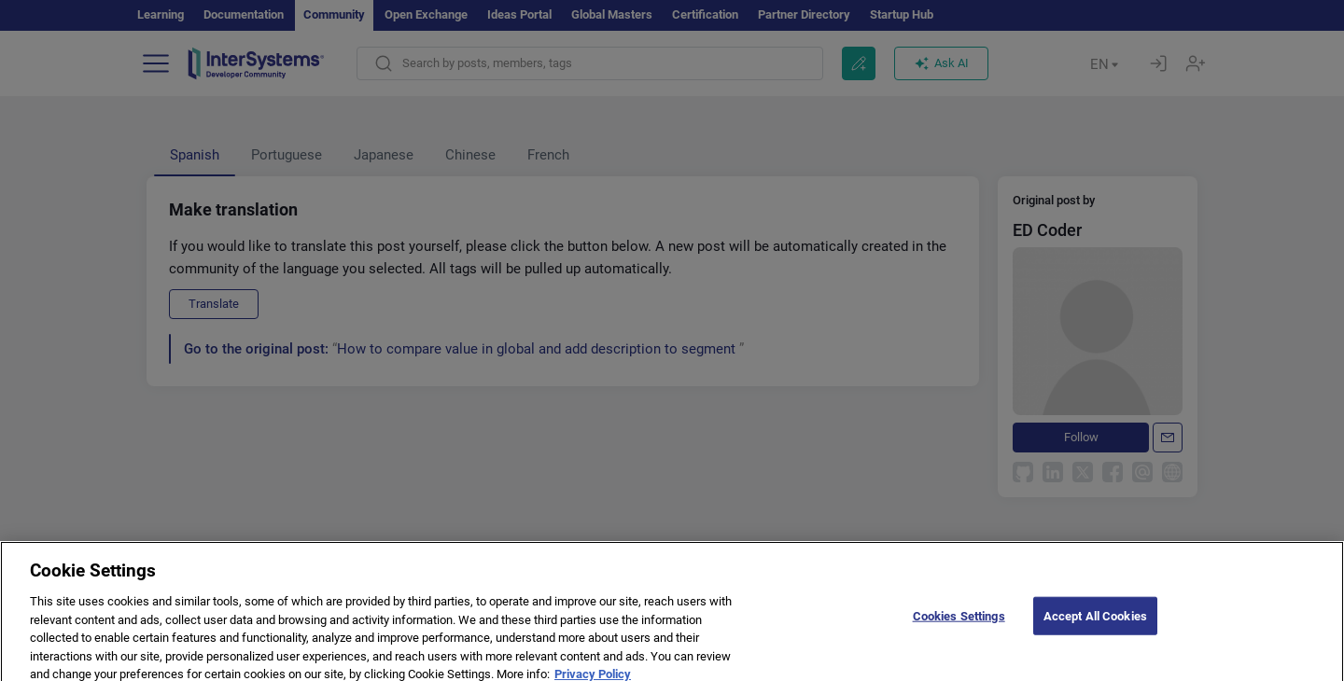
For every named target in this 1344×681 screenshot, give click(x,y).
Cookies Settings (959, 626)
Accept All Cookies (1095, 626)
